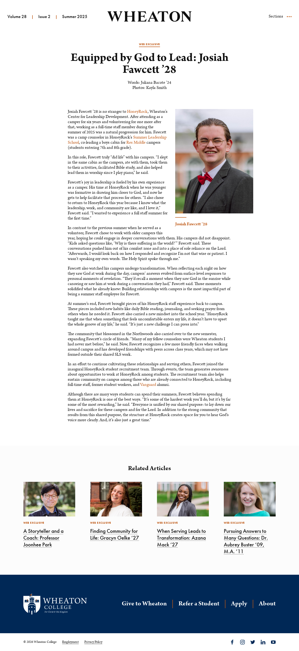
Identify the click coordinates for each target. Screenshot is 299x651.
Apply (239, 603)
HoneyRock (137, 112)
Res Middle (136, 142)
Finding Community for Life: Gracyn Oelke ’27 (114, 534)
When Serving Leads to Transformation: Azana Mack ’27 (181, 537)
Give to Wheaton (144, 603)
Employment (70, 642)
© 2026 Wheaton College (40, 642)
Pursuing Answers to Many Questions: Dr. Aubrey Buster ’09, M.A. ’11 (246, 541)
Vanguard (148, 385)
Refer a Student (198, 603)
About (267, 603)
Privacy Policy (93, 642)
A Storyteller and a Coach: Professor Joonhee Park (43, 537)
